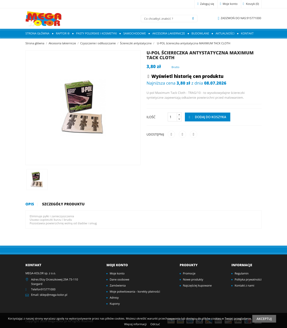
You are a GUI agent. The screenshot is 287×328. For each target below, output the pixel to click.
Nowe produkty (193, 279)
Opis (29, 204)
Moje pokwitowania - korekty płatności (135, 292)
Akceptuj (264, 319)
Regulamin (241, 273)
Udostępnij (171, 134)
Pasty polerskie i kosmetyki (96, 33)
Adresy (114, 298)
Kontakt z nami (244, 286)
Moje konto (117, 265)
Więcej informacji (135, 324)
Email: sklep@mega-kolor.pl (49, 295)
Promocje (189, 273)
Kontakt (247, 33)
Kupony (115, 304)
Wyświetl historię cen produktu (185, 76)
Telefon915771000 (43, 289)
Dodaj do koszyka (207, 117)
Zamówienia (118, 286)
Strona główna (37, 33)
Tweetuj (182, 134)
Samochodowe (134, 33)
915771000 (239, 18)
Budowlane (200, 33)
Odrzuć (155, 324)
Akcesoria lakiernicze (168, 33)
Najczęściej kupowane (197, 286)
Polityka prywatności (248, 279)
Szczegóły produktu (63, 204)
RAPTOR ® (63, 33)
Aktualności (225, 33)
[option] (36, 179)
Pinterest (193, 134)
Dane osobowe (119, 279)
